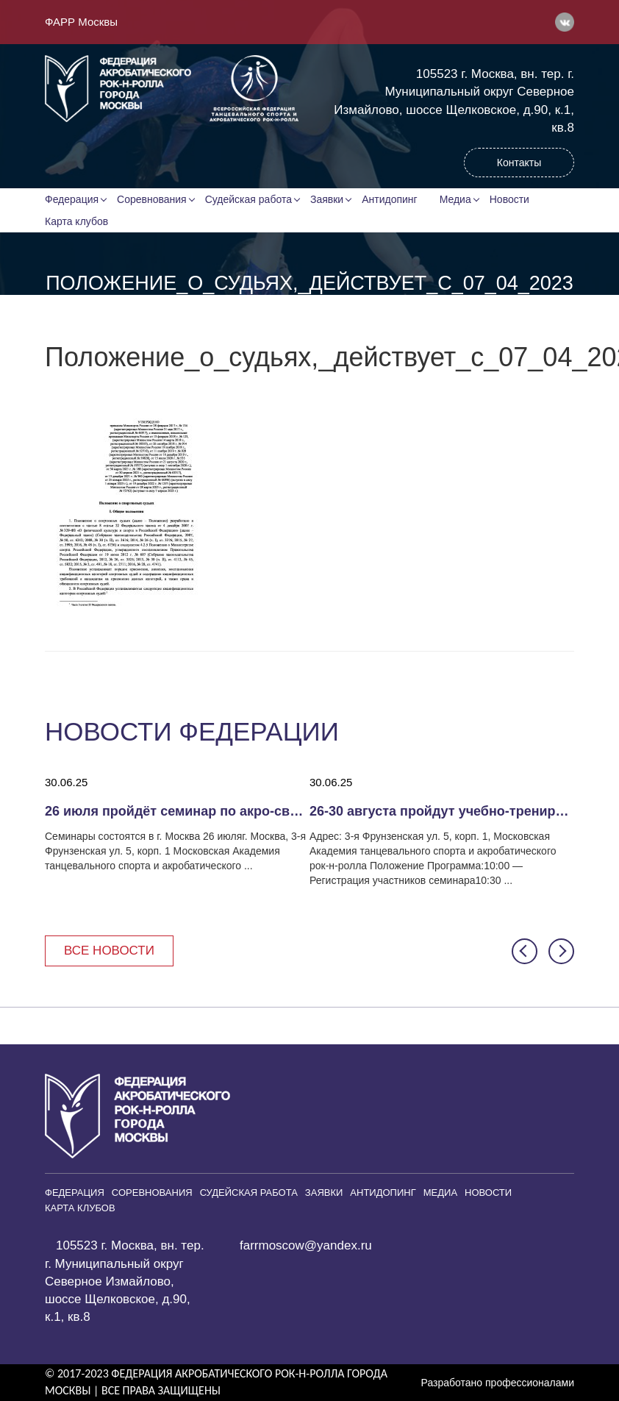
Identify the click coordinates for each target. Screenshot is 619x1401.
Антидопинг (390, 199)
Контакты (519, 162)
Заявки (326, 199)
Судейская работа (248, 199)
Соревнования (152, 199)
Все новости (109, 951)
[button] (524, 951)
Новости (509, 199)
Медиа (455, 199)
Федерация (72, 199)
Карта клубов (76, 221)
